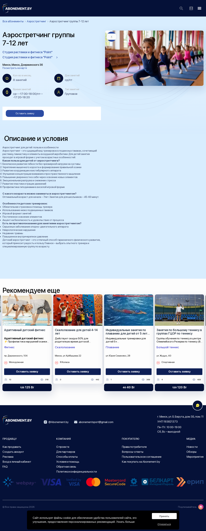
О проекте (62, 446)
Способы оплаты (67, 456)
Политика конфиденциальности (76, 471)
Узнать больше (125, 521)
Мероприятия (195, 456)
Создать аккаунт (13, 451)
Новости (192, 446)
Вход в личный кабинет (16, 461)
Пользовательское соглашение (141, 456)
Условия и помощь (67, 461)
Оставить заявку (25, 113)
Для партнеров (65, 451)
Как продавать (11, 446)
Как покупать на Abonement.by (141, 461)
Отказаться (164, 523)
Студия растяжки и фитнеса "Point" (27, 52)
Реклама (7, 456)
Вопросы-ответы (132, 451)
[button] (110, 58)
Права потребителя (134, 446)
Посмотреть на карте (14, 68)
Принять (164, 515)
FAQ (5, 466)
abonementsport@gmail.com (93, 422)
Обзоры (191, 451)
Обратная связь (66, 466)
